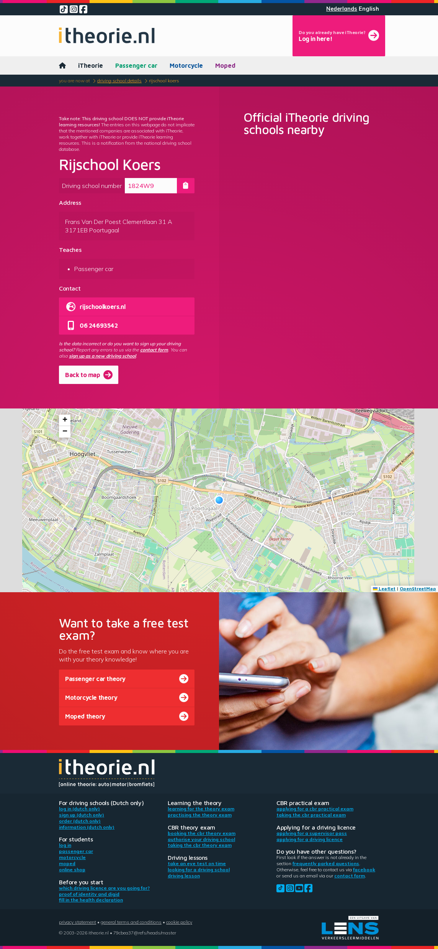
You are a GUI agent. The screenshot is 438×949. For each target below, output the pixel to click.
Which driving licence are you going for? (104, 888)
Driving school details (119, 80)
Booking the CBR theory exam (201, 833)
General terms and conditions (131, 922)
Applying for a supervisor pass (311, 833)
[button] (219, 500)
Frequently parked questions (326, 863)
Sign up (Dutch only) (81, 815)
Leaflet (384, 588)
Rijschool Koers (164, 80)
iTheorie (90, 65)
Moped (225, 65)
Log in (65, 845)
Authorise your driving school (201, 839)
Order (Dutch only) (80, 821)
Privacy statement (77, 922)
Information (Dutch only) (86, 827)
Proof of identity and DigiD (89, 894)
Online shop (72, 869)
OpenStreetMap (418, 588)
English (369, 8)
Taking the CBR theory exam (200, 845)
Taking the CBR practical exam (311, 815)
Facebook (364, 869)
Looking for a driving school (199, 869)
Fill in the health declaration (91, 900)
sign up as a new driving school (102, 356)
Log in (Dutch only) (79, 809)
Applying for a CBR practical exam (314, 809)
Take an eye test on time (197, 863)
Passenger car (136, 65)
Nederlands (341, 8)
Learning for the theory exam (201, 809)
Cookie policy (179, 922)
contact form (154, 350)
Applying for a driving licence (309, 839)
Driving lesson (184, 876)
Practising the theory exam (200, 815)
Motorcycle (186, 65)
